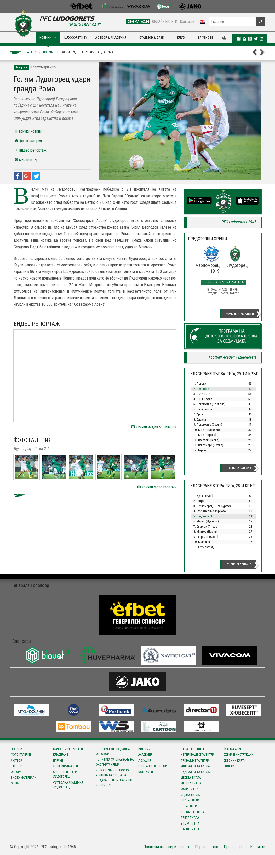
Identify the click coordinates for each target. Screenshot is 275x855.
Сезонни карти (235, 760)
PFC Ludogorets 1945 (239, 222)
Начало (30, 52)
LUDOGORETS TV (75, 37)
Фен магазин (233, 749)
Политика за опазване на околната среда (115, 762)
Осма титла (189, 789)
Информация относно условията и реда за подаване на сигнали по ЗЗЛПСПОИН (114, 777)
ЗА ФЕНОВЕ (205, 37)
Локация (144, 760)
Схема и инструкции (238, 754)
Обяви (15, 783)
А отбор (16, 760)
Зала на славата (192, 749)
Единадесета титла (195, 772)
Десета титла (191, 777)
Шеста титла (190, 800)
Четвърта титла (192, 812)
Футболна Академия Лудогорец (68, 785)
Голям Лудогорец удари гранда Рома (87, 52)
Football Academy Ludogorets (232, 357)
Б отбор (16, 766)
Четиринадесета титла (197, 754)
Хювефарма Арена (65, 766)
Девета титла (191, 783)
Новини (48, 52)
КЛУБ (181, 37)
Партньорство (206, 846)
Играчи (58, 760)
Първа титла (190, 829)
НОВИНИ (45, 37)
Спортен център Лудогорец (65, 774)
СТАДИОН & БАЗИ (151, 37)
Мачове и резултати (240, 313)
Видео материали (23, 777)
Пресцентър (234, 846)
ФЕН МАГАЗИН (138, 21)
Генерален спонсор (152, 766)
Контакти (187, 21)
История (144, 749)
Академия (145, 754)
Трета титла (190, 817)
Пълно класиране (239, 467)
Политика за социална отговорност (113, 751)
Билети (229, 766)
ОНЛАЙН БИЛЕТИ (164, 21)
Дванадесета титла (195, 766)
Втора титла (190, 823)
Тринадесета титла (195, 760)
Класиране (60, 754)
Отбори (16, 772)
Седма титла (190, 795)
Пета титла (189, 806)
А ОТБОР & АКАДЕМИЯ (110, 37)
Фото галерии (21, 754)
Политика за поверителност (166, 846)
